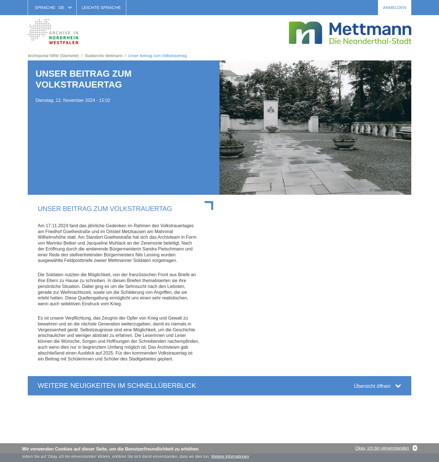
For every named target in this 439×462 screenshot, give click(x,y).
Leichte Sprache (101, 7)
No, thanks (415, 449)
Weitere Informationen (230, 458)
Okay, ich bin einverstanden (382, 449)
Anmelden (394, 7)
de (61, 7)
